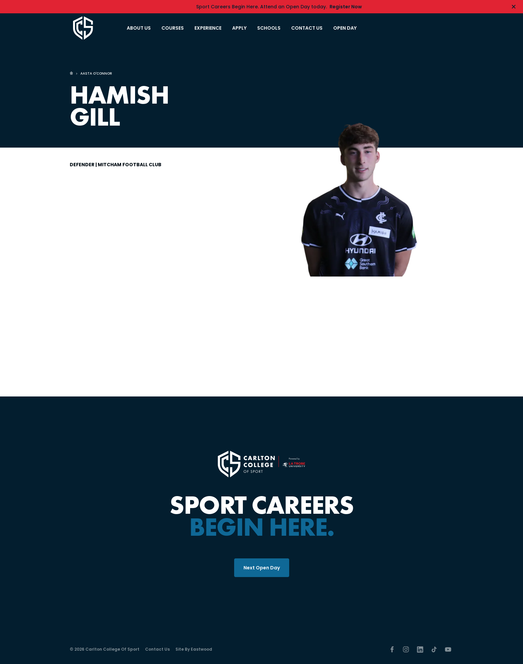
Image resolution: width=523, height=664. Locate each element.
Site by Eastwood (193, 649)
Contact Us (157, 649)
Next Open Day (261, 567)
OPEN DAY (345, 28)
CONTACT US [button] (307, 28)
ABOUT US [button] (139, 28)
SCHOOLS (269, 28)
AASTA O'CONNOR (96, 73)
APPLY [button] (239, 28)
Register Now (346, 6)
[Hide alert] (514, 7)
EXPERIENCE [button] (207, 28)
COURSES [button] (172, 28)
